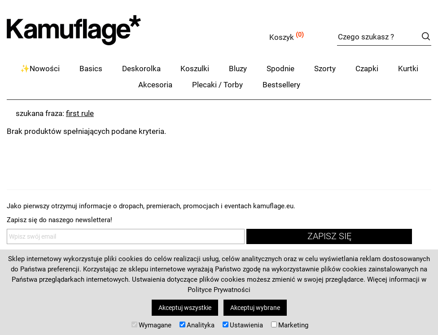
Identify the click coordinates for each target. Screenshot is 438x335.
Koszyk (281, 37)
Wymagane (151, 325)
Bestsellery (281, 84)
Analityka (197, 325)
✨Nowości (40, 68)
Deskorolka (141, 68)
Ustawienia (243, 325)
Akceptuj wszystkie (184, 307)
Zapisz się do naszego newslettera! (59, 220)
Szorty (325, 68)
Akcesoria (155, 84)
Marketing (289, 325)
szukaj (425, 36)
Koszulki (194, 68)
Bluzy (238, 68)
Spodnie (280, 68)
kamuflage (96, 35)
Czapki (366, 68)
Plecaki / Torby (217, 84)
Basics (90, 68)
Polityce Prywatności (219, 290)
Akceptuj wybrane (255, 307)
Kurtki (408, 68)
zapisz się (329, 236)
